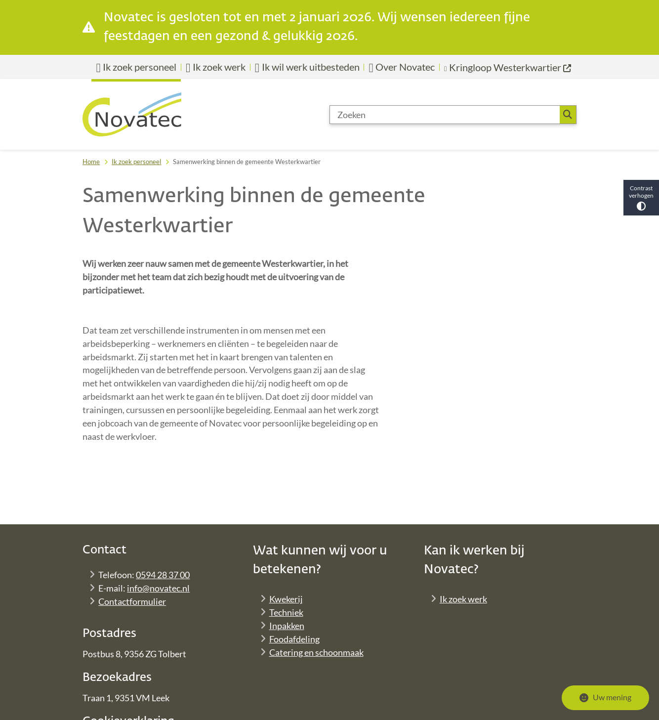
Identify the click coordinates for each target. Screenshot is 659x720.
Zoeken (567, 114)
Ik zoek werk (463, 598)
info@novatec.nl (158, 588)
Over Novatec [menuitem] (402, 67)
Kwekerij (286, 598)
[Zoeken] (445, 115)
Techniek (286, 612)
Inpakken (286, 625)
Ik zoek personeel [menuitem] (136, 67)
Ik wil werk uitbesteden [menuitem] (307, 67)
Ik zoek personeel (136, 162)
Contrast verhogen (641, 197)
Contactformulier (132, 601)
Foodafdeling (294, 639)
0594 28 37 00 (163, 574)
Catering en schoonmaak (316, 652)
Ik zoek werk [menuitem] (216, 67)
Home (91, 162)
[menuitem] (508, 67)
